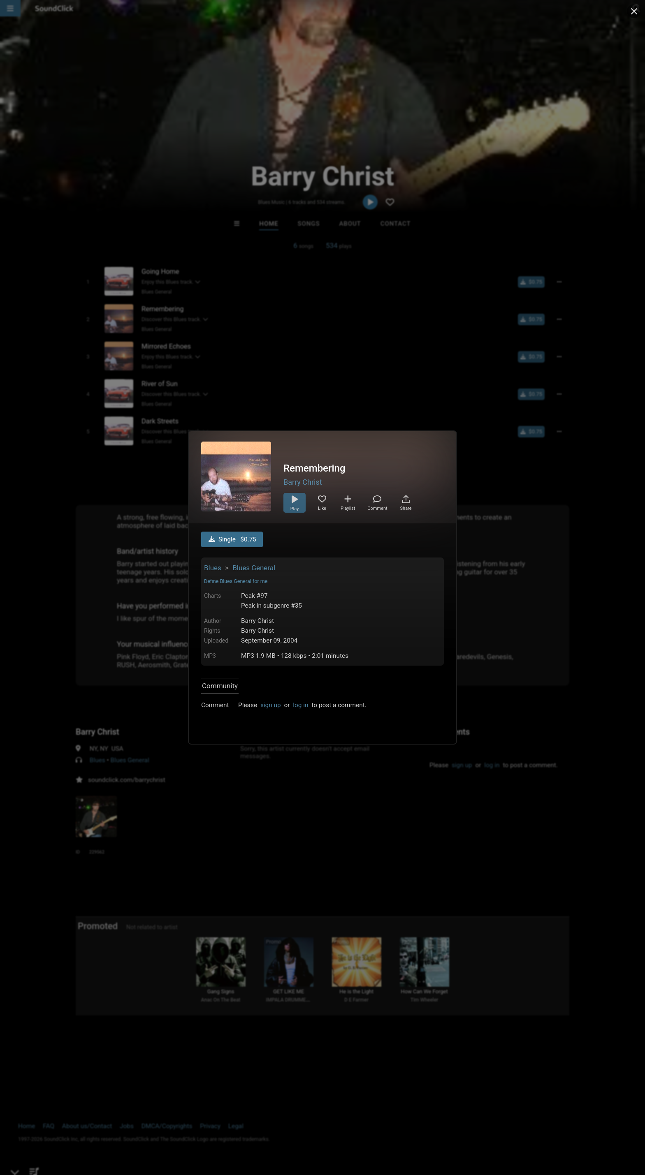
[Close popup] (634, 11)
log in (300, 705)
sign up (270, 705)
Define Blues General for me (235, 581)
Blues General (253, 568)
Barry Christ (302, 482)
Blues (212, 568)
